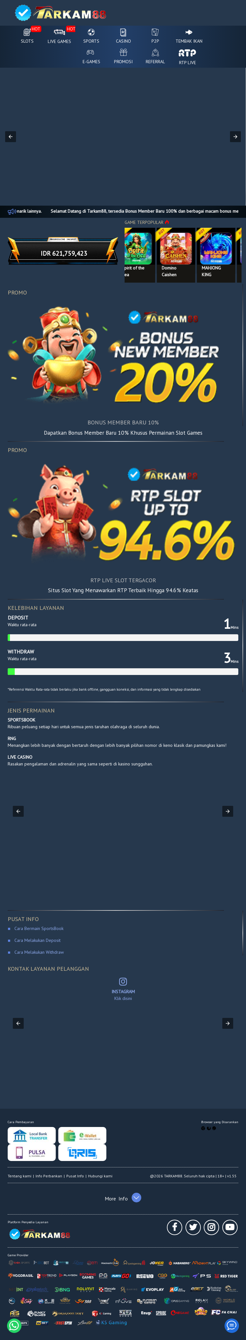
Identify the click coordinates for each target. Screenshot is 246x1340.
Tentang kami (19, 1176)
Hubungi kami (100, 1176)
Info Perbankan (49, 1176)
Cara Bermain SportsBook (37, 928)
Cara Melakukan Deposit (37, 940)
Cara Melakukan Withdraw (38, 952)
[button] (10, 136)
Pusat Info (75, 1176)
